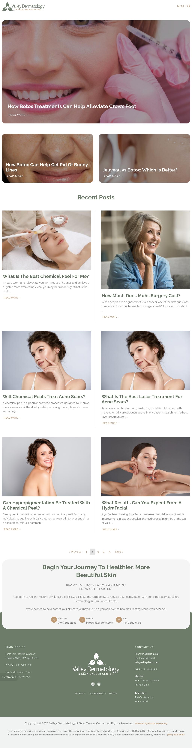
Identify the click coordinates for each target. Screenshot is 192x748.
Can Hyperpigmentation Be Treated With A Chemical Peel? (46, 505)
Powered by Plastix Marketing (151, 723)
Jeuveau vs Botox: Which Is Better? (140, 170)
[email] (82, 620)
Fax (125, 618)
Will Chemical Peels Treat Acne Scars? (44, 396)
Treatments (9, 677)
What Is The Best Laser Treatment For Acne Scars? (142, 399)
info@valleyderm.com (99, 622)
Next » (119, 551)
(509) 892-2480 (67, 622)
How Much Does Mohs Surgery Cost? (141, 295)
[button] (183, 6)
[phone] (54, 620)
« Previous (75, 551)
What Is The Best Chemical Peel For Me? (46, 276)
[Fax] (119, 620)
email (90, 618)
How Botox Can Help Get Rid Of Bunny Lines (47, 167)
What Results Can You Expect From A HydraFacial (141, 505)
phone (62, 618)
